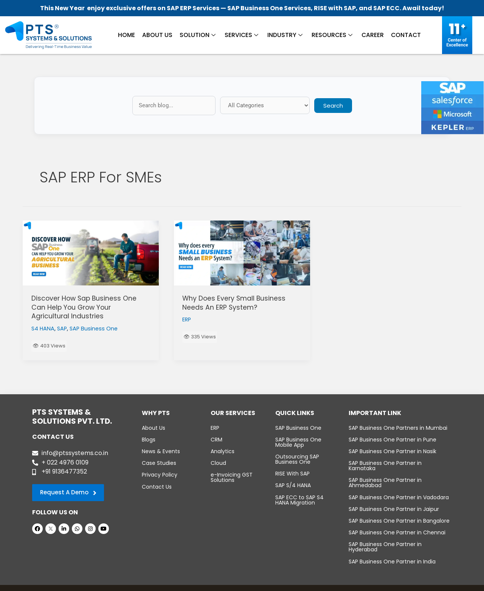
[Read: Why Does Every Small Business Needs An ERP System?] (242, 253)
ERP (187, 319)
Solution (199, 34)
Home (129, 34)
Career (370, 34)
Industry (284, 34)
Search (333, 106)
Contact (403, 34)
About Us (159, 34)
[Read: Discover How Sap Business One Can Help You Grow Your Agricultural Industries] (91, 253)
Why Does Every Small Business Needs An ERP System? (234, 302)
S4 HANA (43, 328)
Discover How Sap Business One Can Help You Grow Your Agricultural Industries (85, 307)
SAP (63, 328)
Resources (330, 34)
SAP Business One (96, 328)
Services (242, 34)
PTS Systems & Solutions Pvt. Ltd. (226, 584)
